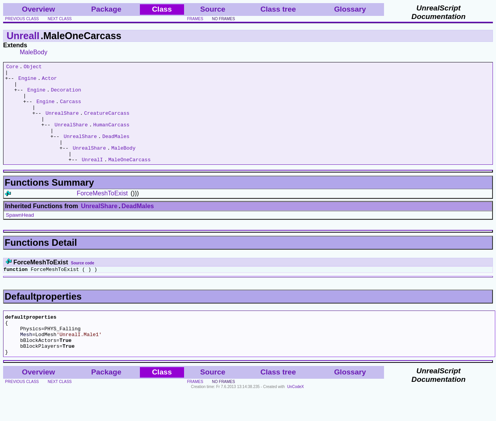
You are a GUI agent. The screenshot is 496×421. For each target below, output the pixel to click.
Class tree (278, 9)
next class (60, 19)
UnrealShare (62, 123)
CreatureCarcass (106, 123)
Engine (27, 81)
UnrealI (23, 35)
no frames (223, 19)
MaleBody (33, 52)
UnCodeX (295, 416)
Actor (49, 81)
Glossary (350, 9)
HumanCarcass (111, 137)
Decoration (66, 95)
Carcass (70, 109)
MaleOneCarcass (129, 179)
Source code (82, 283)
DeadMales (115, 151)
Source (212, 9)
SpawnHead (20, 235)
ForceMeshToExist (102, 213)
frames (195, 19)
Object (33, 67)
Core (12, 67)
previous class (22, 19)
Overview (38, 9)
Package (106, 9)
